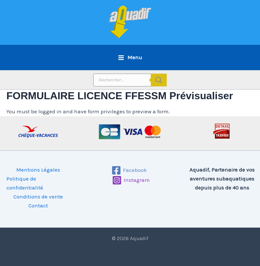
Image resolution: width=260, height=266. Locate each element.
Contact (38, 205)
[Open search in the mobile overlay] (130, 80)
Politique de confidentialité (24, 183)
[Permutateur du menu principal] (130, 57)
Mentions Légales (38, 169)
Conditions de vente (38, 196)
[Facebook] (129, 170)
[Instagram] (131, 180)
